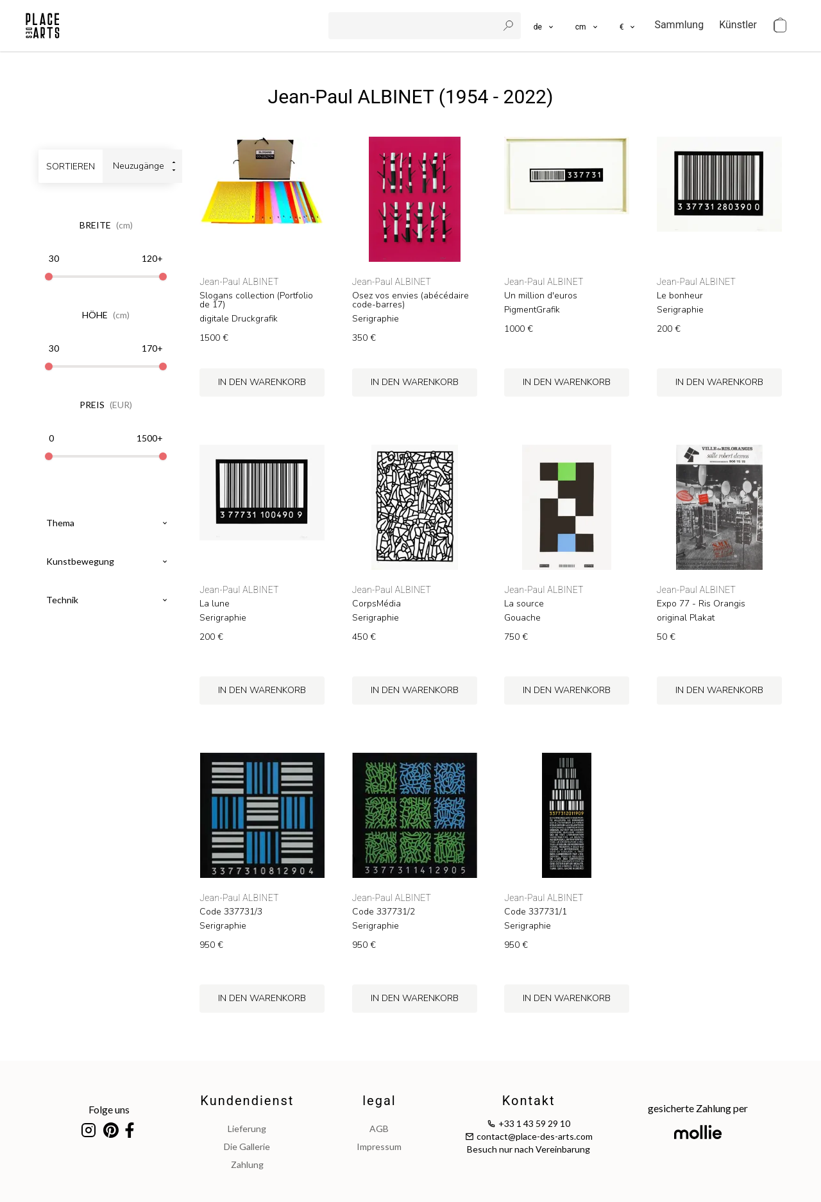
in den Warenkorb (262, 382)
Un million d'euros (540, 295)
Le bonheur (680, 295)
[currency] (628, 26)
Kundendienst (247, 1100)
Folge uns (109, 1109)
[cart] (780, 26)
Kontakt (528, 1100)
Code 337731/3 (230, 911)
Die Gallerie (247, 1146)
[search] (414, 25)
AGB (379, 1128)
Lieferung (247, 1128)
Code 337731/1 (535, 911)
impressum (379, 1146)
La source (524, 603)
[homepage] (43, 26)
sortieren (70, 166)
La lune (214, 603)
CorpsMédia (376, 603)
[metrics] (587, 26)
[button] (587, 26)
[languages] (544, 26)
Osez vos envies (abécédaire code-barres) (410, 300)
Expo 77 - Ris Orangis (701, 603)
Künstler (738, 25)
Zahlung (247, 1164)
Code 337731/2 (383, 911)
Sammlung (679, 25)
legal (379, 1100)
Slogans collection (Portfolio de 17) (256, 300)
